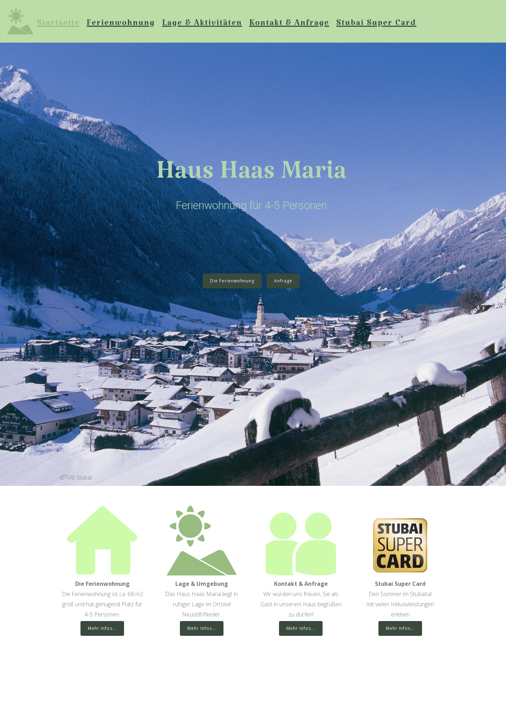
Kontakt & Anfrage (289, 25)
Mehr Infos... (102, 628)
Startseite (58, 25)
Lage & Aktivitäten (202, 25)
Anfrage (283, 281)
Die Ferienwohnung (232, 281)
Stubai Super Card (376, 25)
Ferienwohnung (121, 25)
